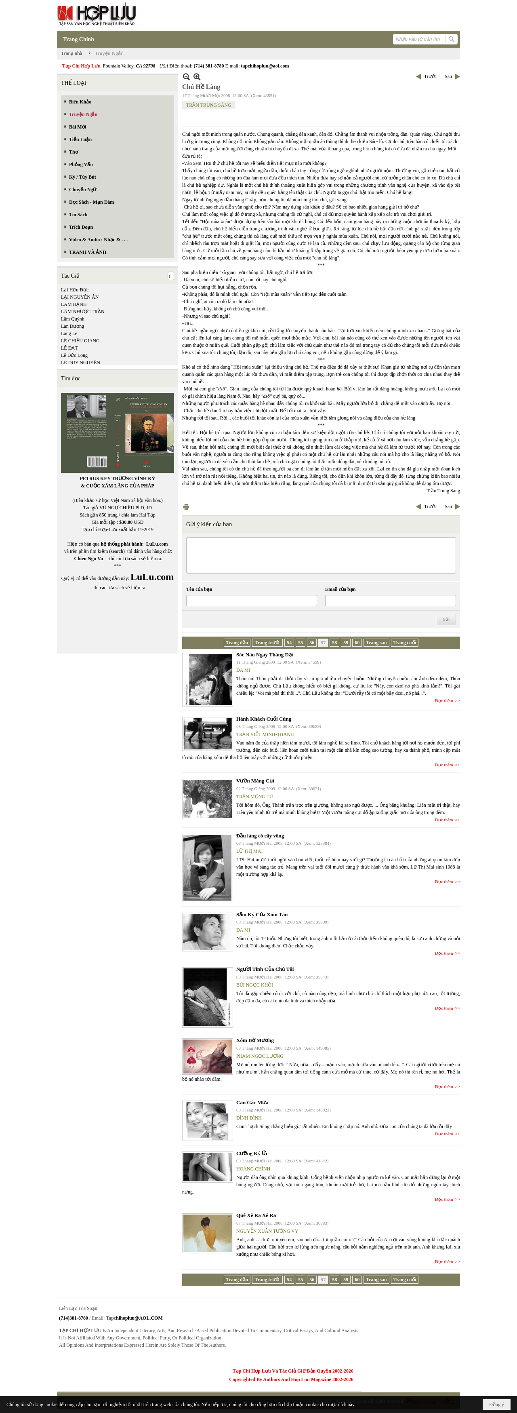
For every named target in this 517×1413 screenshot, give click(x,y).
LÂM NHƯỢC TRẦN (83, 311)
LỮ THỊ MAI (249, 851)
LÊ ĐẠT (69, 348)
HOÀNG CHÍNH (253, 1169)
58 (334, 642)
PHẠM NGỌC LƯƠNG (260, 1056)
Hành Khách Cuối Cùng (263, 719)
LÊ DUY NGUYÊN (80, 362)
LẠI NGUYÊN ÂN (80, 297)
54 (289, 642)
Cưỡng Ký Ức (252, 1153)
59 (345, 642)
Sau (448, 76)
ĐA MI (243, 670)
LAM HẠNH (74, 304)
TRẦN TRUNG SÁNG (208, 105)
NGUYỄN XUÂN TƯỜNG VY (267, 1231)
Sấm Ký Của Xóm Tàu (262, 914)
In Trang (186, 506)
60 (357, 642)
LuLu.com (157, 544)
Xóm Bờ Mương (255, 1040)
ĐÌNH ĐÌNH (249, 1118)
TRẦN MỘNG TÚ (254, 796)
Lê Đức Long (74, 355)
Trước (430, 76)
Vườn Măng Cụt (255, 781)
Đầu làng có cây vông (260, 836)
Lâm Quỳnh (72, 319)
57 (323, 642)
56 (311, 642)
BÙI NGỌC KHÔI (254, 985)
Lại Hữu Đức (74, 290)
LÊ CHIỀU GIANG (80, 341)
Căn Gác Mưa (252, 1102)
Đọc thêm (444, 700)
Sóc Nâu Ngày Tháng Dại (264, 655)
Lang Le (69, 333)
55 (300, 642)
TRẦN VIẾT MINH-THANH (265, 734)
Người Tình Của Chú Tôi (265, 969)
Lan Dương (72, 326)
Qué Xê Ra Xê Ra (256, 1215)
